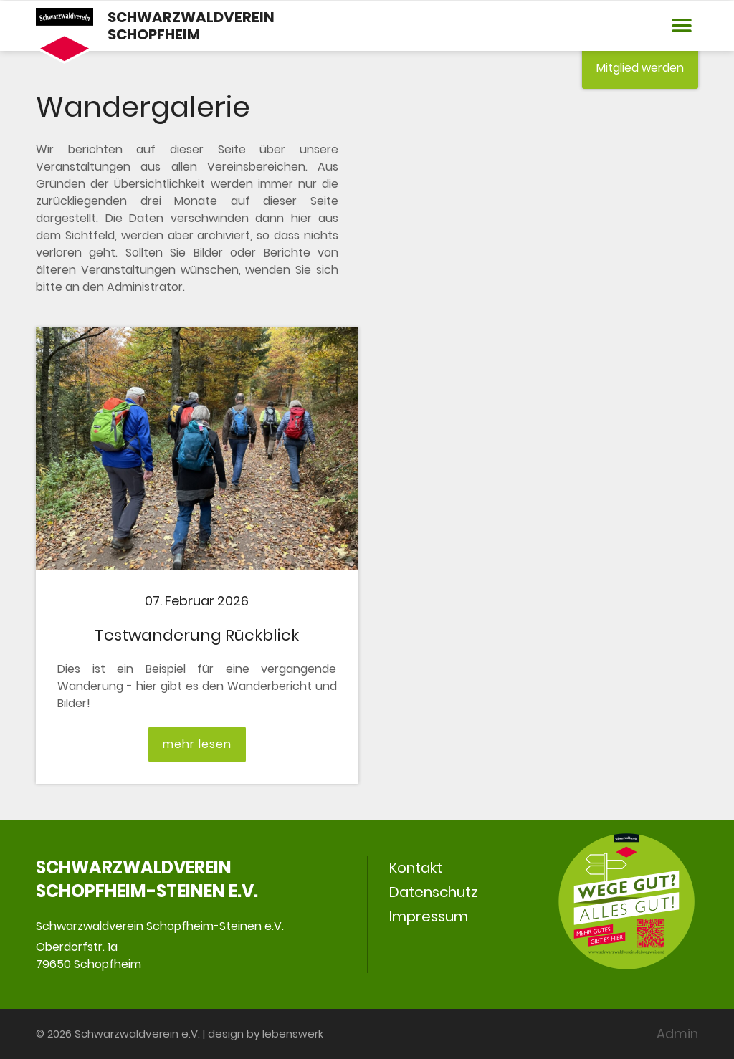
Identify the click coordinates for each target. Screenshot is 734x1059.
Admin (677, 1034)
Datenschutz (433, 892)
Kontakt (415, 868)
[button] (681, 26)
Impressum (428, 916)
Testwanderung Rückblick (197, 635)
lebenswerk (292, 1033)
